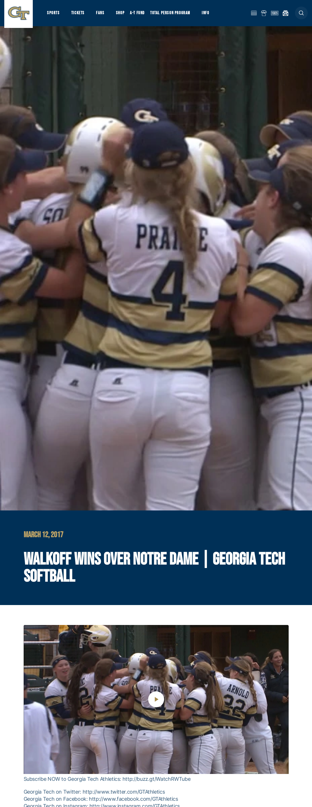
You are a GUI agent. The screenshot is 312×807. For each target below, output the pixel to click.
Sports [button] (53, 14)
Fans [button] (102, 14)
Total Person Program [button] (172, 14)
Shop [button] (122, 14)
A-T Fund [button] (139, 14)
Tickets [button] (78, 14)
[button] (301, 14)
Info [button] (208, 14)
